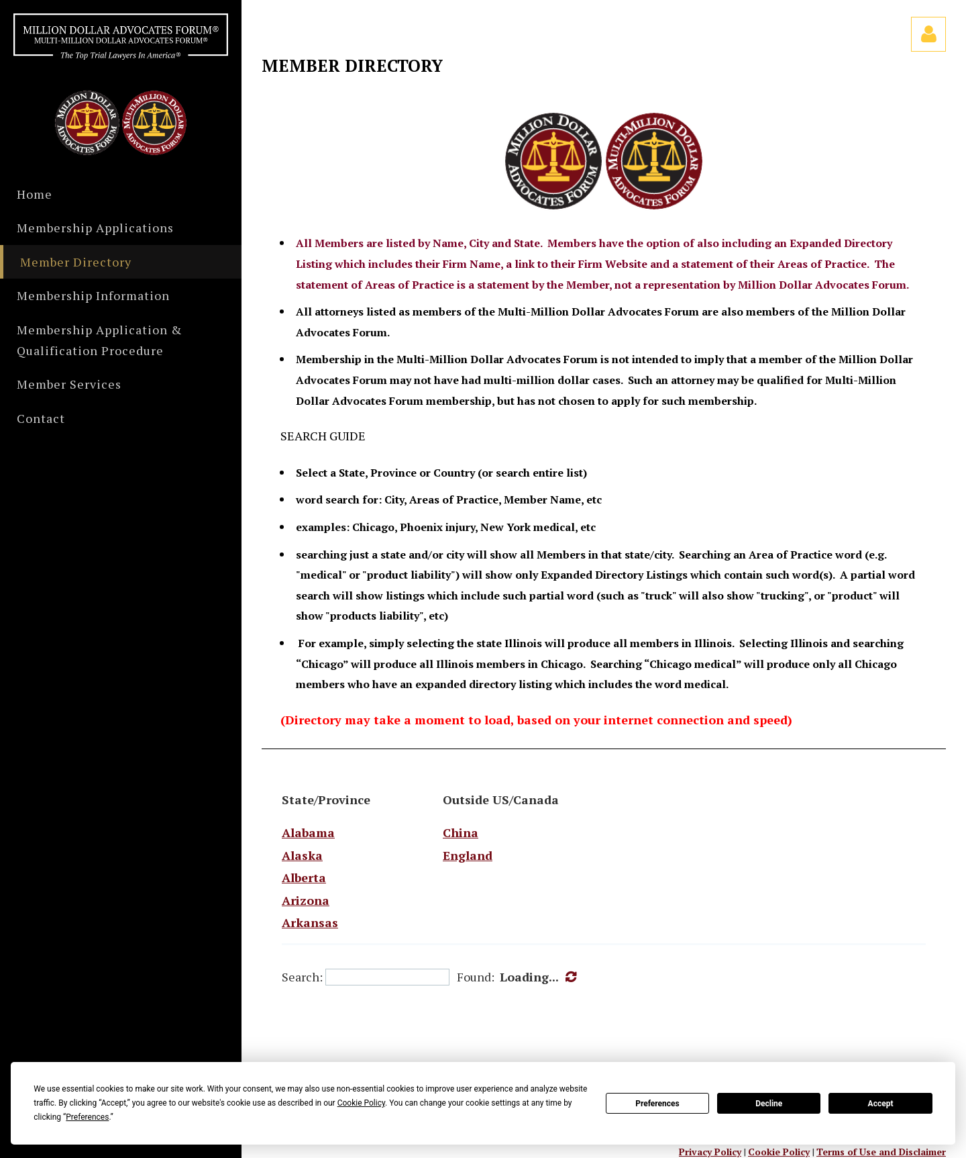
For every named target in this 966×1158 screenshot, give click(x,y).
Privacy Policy (710, 1151)
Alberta (304, 877)
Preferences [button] (87, 1117)
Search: (302, 977)
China (460, 832)
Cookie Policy (779, 1151)
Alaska (302, 855)
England (467, 855)
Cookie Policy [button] (361, 1103)
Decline (768, 1103)
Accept (881, 1103)
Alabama (308, 832)
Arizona (305, 900)
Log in (928, 34)
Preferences (657, 1103)
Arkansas (310, 922)
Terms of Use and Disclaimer (881, 1151)
